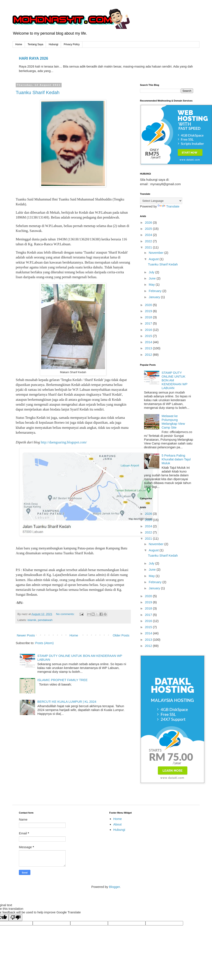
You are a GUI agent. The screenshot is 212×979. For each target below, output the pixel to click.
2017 (149, 323)
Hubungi (53, 44)
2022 (149, 241)
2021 (149, 247)
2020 (149, 305)
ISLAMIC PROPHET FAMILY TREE (62, 680)
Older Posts (121, 635)
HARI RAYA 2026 (33, 58)
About (117, 824)
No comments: (65, 614)
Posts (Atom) (44, 643)
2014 (149, 342)
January (155, 297)
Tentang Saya (35, 44)
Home (18, 44)
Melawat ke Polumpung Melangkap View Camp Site (173, 421)
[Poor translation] (15, 917)
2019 (149, 311)
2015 (149, 336)
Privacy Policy (72, 44)
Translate (168, 206)
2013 (149, 348)
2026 (149, 222)
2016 (149, 330)
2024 (149, 235)
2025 (149, 228)
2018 (149, 317)
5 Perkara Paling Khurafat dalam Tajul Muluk (176, 459)
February (155, 291)
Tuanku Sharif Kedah (37, 92)
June (153, 278)
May (152, 284)
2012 (149, 354)
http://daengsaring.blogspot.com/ (64, 442)
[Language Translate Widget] (161, 200)
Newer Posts (26, 635)
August (154, 259)
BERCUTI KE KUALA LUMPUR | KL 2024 (66, 701)
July (152, 272)
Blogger (114, 887)
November (156, 252)
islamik (31, 620)
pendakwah (45, 620)
